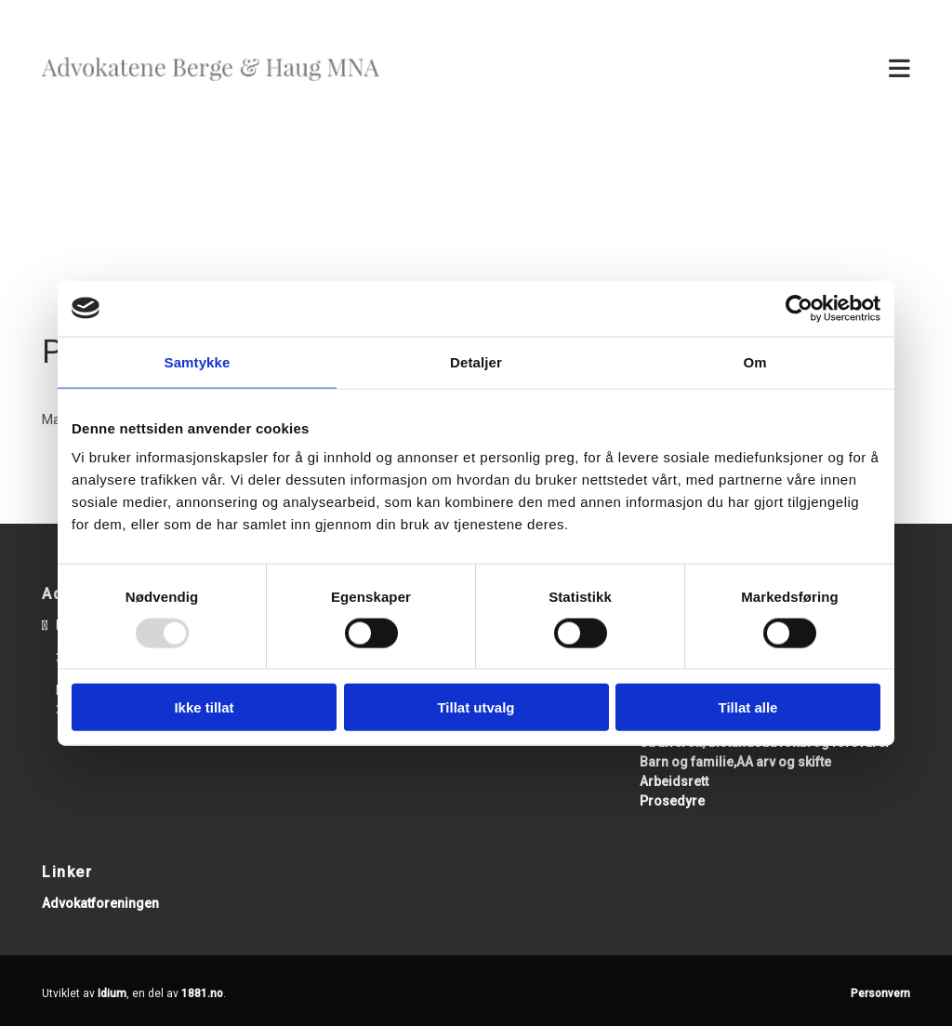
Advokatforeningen (100, 903)
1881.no (202, 993)
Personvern (880, 993)
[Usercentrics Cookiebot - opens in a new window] (799, 308)
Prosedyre (672, 800)
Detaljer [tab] (476, 361)
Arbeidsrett (674, 781)
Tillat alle (748, 707)
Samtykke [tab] (198, 361)
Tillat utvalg (475, 707)
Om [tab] (754, 361)
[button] (663, 70)
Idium (112, 993)
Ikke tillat (203, 707)
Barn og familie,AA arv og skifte (735, 761)
